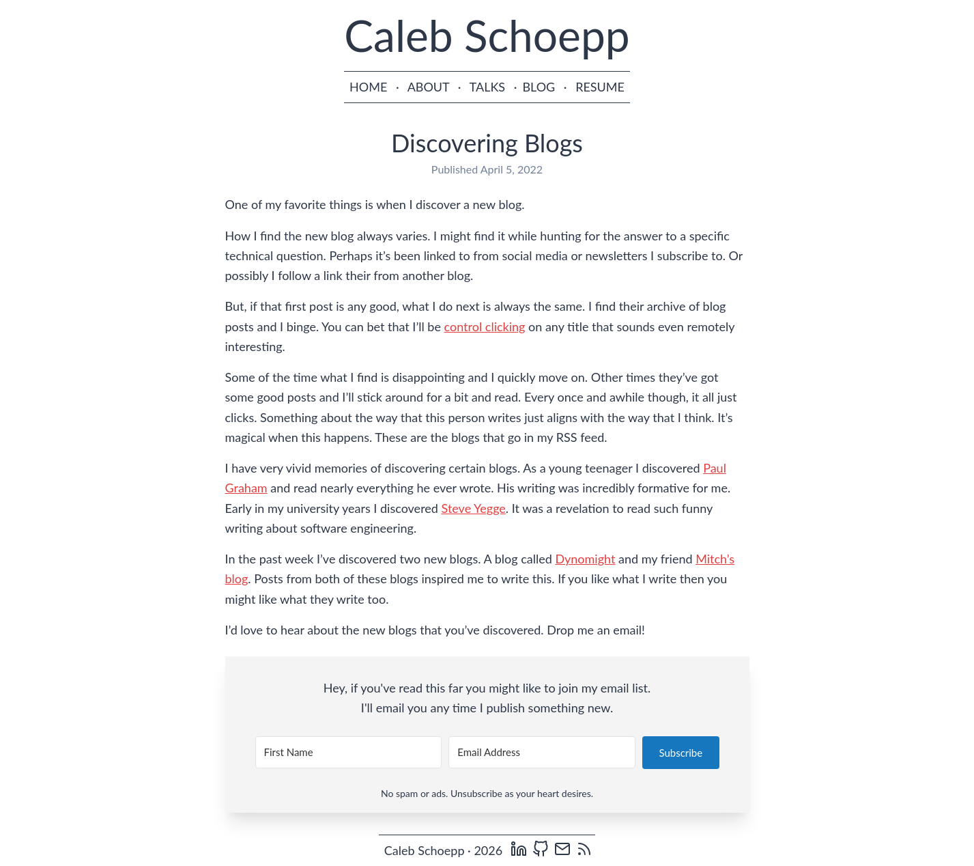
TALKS (488, 86)
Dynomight (585, 558)
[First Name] (348, 752)
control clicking (485, 326)
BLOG (538, 86)
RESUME (600, 86)
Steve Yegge (474, 508)
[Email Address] (541, 752)
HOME (368, 86)
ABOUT (428, 86)
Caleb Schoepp (486, 35)
